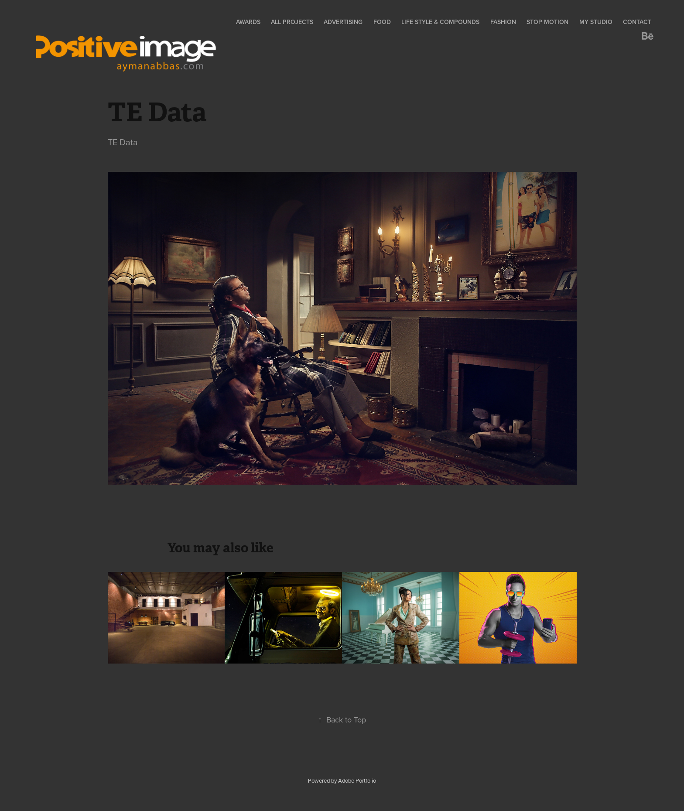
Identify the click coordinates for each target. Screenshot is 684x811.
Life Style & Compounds (440, 21)
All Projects (292, 21)
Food (382, 21)
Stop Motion (547, 21)
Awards (248, 21)
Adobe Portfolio (357, 780)
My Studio (595, 21)
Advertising (343, 21)
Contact (637, 21)
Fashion (503, 21)
